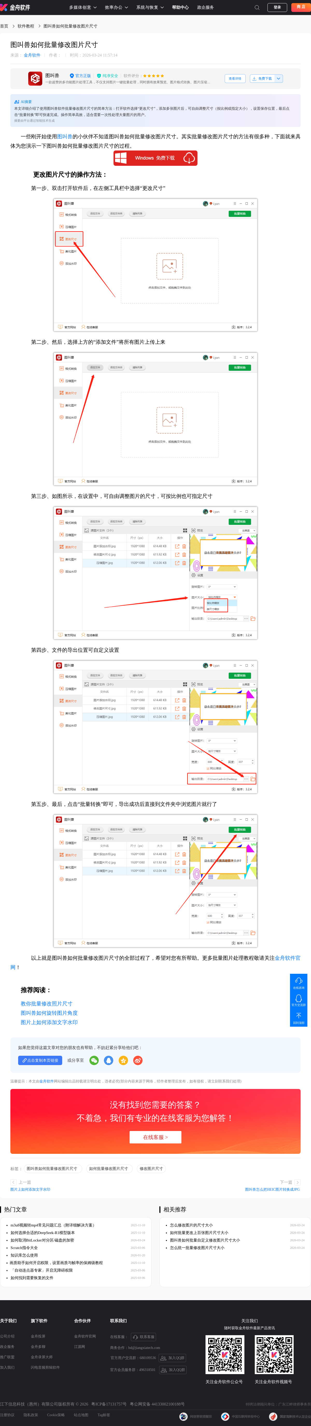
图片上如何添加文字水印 (49, 1022)
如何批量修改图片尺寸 (109, 1169)
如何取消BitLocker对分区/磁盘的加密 (40, 1240)
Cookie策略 (56, 1415)
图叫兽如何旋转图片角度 (49, 1013)
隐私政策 (31, 1415)
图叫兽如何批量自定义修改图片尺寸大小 (203, 1240)
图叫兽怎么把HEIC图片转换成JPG (273, 1189)
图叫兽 (65, 136)
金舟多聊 (38, 1347)
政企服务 (205, 7)
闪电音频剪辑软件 (45, 1367)
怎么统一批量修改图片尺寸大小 (195, 1248)
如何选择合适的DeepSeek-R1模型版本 (40, 1233)
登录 (277, 7)
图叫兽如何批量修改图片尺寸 (72, 26)
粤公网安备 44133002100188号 (157, 1404)
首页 (4, 26)
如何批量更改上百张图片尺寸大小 (197, 1233)
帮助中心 (180, 7)
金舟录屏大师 (42, 1357)
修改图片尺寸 (151, 1169)
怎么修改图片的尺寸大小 (189, 1225)
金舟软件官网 (85, 1336)
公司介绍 (7, 1336)
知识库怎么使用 (22, 1255)
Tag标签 (103, 1415)
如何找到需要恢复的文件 (29, 1278)
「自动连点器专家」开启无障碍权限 (39, 1270)
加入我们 (7, 1367)
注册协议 (7, 1415)
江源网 (79, 1347)
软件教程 (26, 26)
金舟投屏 (38, 1336)
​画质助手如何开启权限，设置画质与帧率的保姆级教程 (54, 1263)
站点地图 (81, 1415)
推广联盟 (7, 1357)
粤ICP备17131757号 (109, 1404)
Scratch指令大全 (22, 1248)
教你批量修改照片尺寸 (47, 1003)
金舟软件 (25, 55)
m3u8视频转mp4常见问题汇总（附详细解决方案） (51, 1225)
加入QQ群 (172, 1358)
